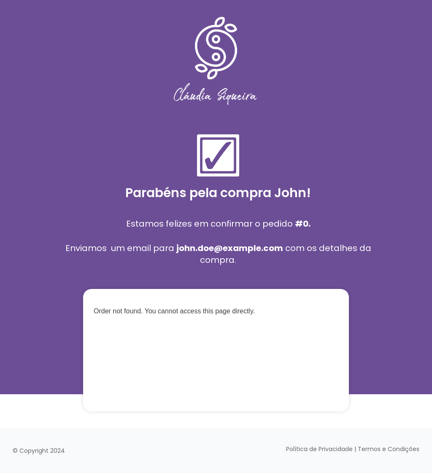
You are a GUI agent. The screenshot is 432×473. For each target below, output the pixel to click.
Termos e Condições (388, 449)
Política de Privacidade (319, 449)
